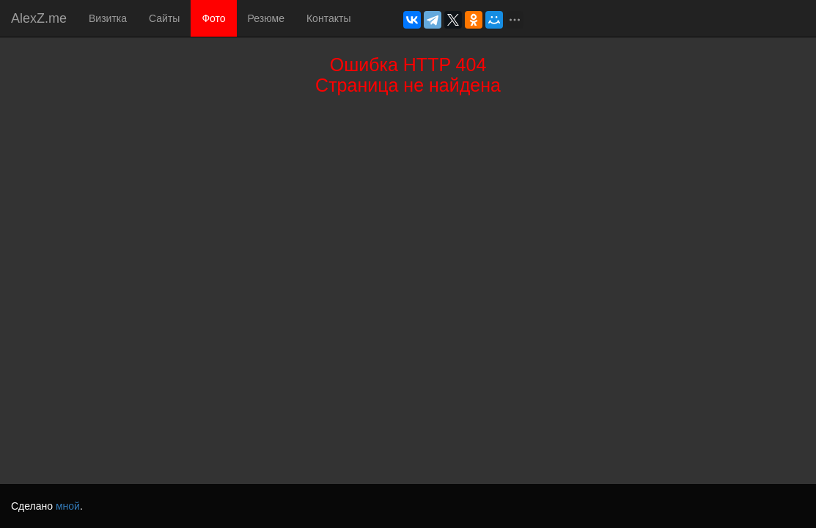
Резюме (266, 18)
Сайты (164, 18)
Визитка (108, 18)
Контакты (328, 18)
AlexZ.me (39, 18)
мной (68, 506)
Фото (213, 18)
